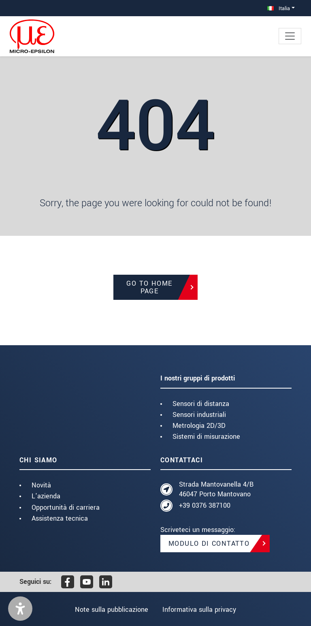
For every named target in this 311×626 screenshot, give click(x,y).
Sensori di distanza (201, 404)
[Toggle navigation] (290, 36)
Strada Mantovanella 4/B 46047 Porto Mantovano (216, 489)
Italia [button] (278, 8)
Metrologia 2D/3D (199, 425)
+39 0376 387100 (204, 505)
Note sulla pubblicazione (110, 609)
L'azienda (46, 496)
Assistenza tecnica (60, 518)
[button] (20, 608)
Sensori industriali (199, 414)
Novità (41, 485)
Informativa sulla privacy (200, 609)
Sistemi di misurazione (206, 436)
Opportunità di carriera (66, 507)
